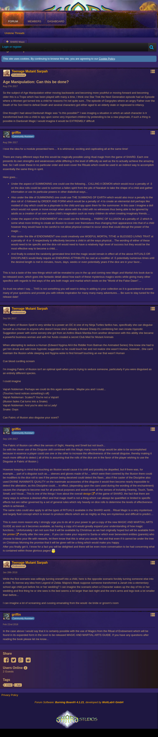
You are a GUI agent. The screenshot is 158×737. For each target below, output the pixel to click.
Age (19, 685)
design (87, 493)
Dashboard (55, 21)
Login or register (12, 46)
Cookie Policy (107, 58)
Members (34, 21)
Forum (13, 21)
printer (11, 534)
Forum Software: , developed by (79, 702)
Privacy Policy (9, 695)
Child (8, 685)
